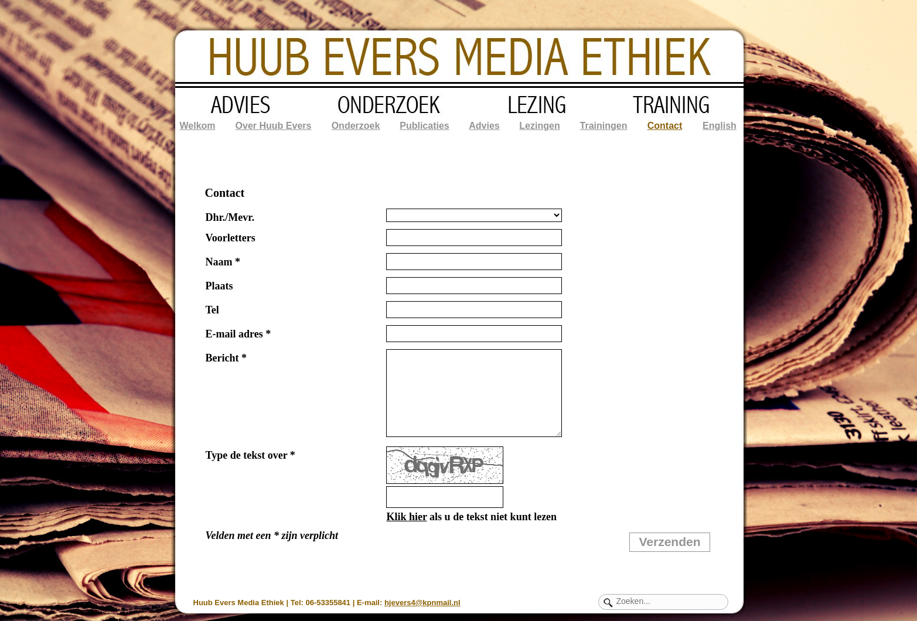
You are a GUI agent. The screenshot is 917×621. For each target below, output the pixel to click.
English (720, 126)
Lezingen (539, 126)
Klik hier (406, 517)
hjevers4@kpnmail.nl (422, 602)
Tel (212, 310)
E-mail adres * (238, 334)
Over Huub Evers (274, 126)
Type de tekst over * (250, 455)
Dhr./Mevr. (230, 217)
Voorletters (230, 238)
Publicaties (424, 126)
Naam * (223, 262)
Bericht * (226, 358)
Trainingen (604, 126)
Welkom (197, 126)
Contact (665, 126)
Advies (484, 126)
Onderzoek (356, 126)
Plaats (219, 286)
